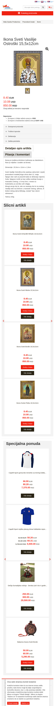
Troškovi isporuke (12, 131)
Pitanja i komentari (17, 154)
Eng (43, 2)
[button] (2, 319)
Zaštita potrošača (12, 141)
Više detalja (27, 260)
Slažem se (25, 703)
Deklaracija (10, 136)
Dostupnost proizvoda (14, 126)
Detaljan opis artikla (18, 148)
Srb (37, 2)
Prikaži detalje (13, 703)
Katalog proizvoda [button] (27, 13)
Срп (50, 2)
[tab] (27, 126)
